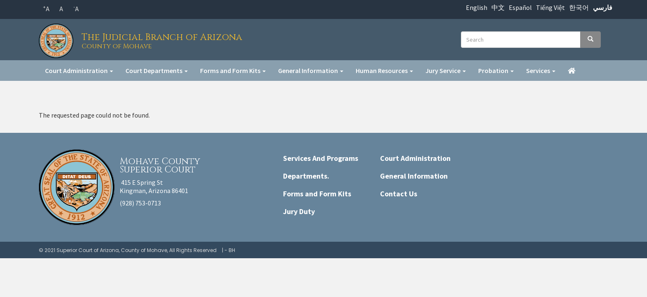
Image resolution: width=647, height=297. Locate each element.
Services (540, 70)
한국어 (579, 7)
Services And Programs (320, 158)
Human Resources (384, 70)
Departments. (306, 176)
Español (520, 7)
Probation (496, 70)
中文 (498, 7)
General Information (310, 70)
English (476, 7)
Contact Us (398, 193)
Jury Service (445, 70)
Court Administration (79, 70)
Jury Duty (299, 211)
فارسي (602, 7)
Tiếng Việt (550, 7)
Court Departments (156, 70)
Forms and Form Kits (233, 70)
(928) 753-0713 (140, 203)
